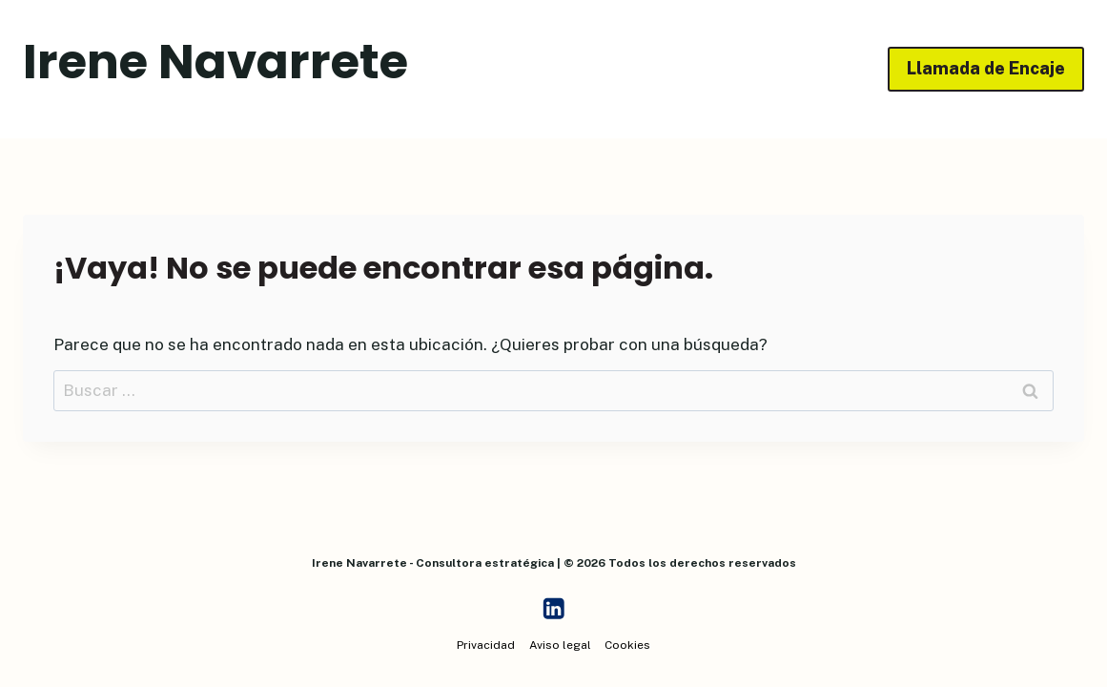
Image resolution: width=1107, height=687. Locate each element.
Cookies (627, 645)
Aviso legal (560, 645)
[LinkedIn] (553, 609)
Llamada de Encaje (986, 68)
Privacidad (486, 645)
